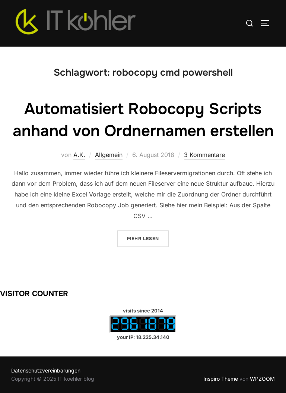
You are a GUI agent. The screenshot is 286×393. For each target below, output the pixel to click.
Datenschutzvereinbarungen (45, 370)
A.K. (79, 154)
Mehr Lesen (148, 238)
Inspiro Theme (220, 378)
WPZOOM (262, 378)
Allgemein (109, 154)
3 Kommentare (204, 154)
